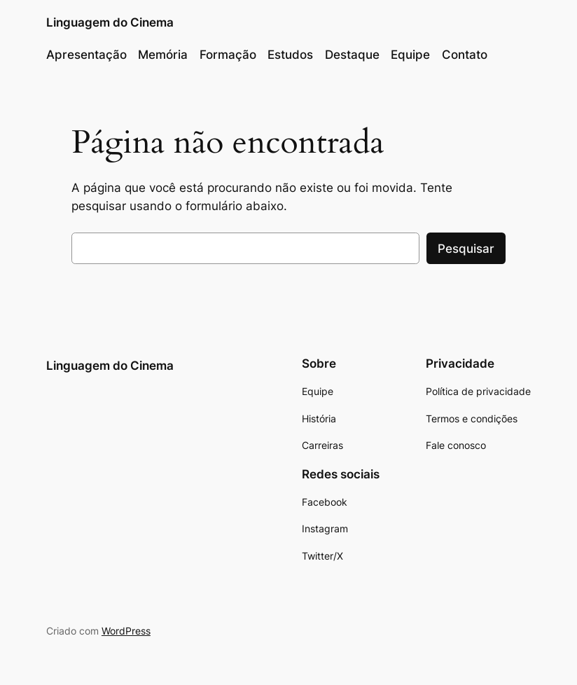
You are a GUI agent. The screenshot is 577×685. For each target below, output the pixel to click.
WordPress (126, 631)
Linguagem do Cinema (110, 22)
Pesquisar (466, 249)
